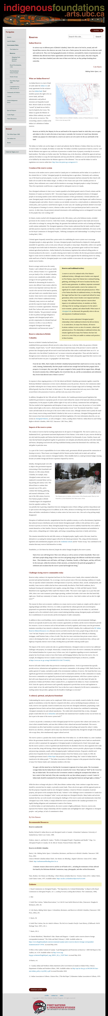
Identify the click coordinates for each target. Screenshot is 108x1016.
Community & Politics (13, 92)
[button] (22, 37)
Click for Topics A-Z (12, 152)
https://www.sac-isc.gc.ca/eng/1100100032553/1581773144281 (49, 660)
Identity (9, 37)
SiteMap (96, 30)
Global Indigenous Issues (12, 101)
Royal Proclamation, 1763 (16, 66)
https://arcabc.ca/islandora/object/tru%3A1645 (71, 878)
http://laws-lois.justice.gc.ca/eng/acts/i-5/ (65, 162)
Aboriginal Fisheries (42, 419)
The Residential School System (14, 71)
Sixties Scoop (16, 77)
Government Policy (13, 45)
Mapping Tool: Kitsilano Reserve (17, 59)
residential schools (66, 542)
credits (47, 995)
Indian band (38, 91)
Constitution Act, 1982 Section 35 (16, 87)
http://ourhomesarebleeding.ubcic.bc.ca (46, 861)
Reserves (12, 53)
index (61, 995)
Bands (15, 143)
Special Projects (11, 110)
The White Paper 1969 (16, 81)
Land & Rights (11, 41)
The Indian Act (14, 49)
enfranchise (52, 714)
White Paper (52, 756)
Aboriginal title (66, 311)
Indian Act (44, 86)
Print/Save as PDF (36, 989)
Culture (9, 96)
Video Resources (11, 118)
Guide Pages (15, 115)
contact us (54, 995)
